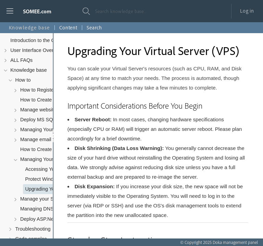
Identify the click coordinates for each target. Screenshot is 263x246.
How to (23, 80)
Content (68, 27)
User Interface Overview (36, 50)
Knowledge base (28, 70)
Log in (247, 11)
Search (94, 27)
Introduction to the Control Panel (45, 40)
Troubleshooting (33, 229)
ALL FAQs (21, 60)
